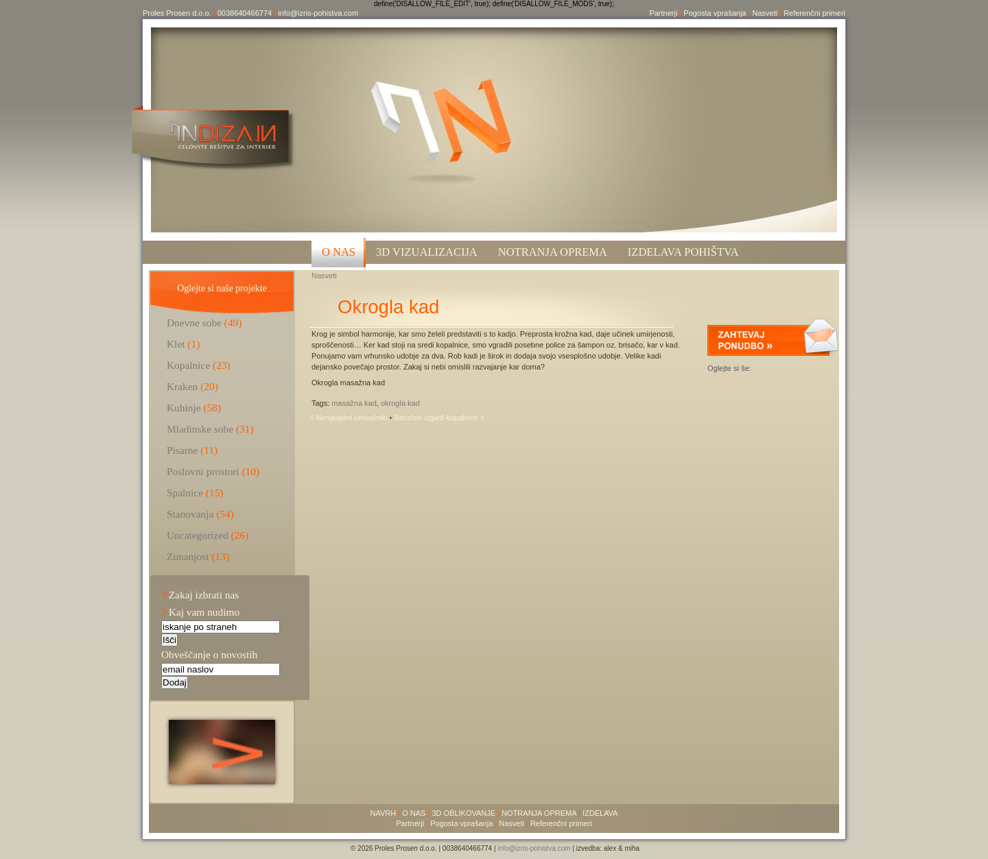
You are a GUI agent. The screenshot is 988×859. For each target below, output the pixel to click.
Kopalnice (188, 365)
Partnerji (663, 13)
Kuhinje (184, 407)
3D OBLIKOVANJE (463, 813)
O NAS (338, 251)
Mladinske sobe (200, 429)
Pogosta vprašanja (714, 13)
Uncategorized (197, 535)
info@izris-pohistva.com (318, 13)
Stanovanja (190, 514)
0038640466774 (244, 13)
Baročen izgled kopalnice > (439, 417)
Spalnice (185, 492)
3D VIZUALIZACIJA (427, 251)
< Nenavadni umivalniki (349, 417)
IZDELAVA (600, 813)
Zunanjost (188, 556)
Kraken (182, 386)
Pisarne (182, 450)
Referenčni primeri (814, 13)
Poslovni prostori (203, 471)
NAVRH (383, 813)
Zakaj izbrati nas (200, 595)
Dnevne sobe (194, 322)
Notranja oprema (552, 251)
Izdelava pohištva (683, 251)
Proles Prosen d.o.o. (177, 13)
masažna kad (353, 403)
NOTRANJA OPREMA (539, 813)
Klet (176, 344)
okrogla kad (400, 403)
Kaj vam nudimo (200, 612)
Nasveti (764, 13)
